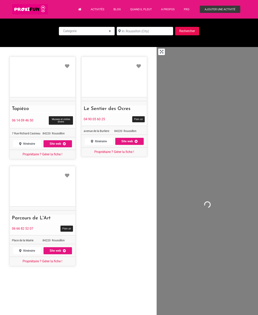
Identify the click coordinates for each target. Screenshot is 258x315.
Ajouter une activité (220, 9)
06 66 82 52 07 (22, 228)
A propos (168, 9)
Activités (97, 9)
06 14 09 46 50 (22, 120)
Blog (117, 9)
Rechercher (189, 30)
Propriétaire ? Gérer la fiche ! (42, 154)
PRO (186, 9)
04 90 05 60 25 (94, 119)
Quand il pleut (141, 9)
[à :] (145, 31)
